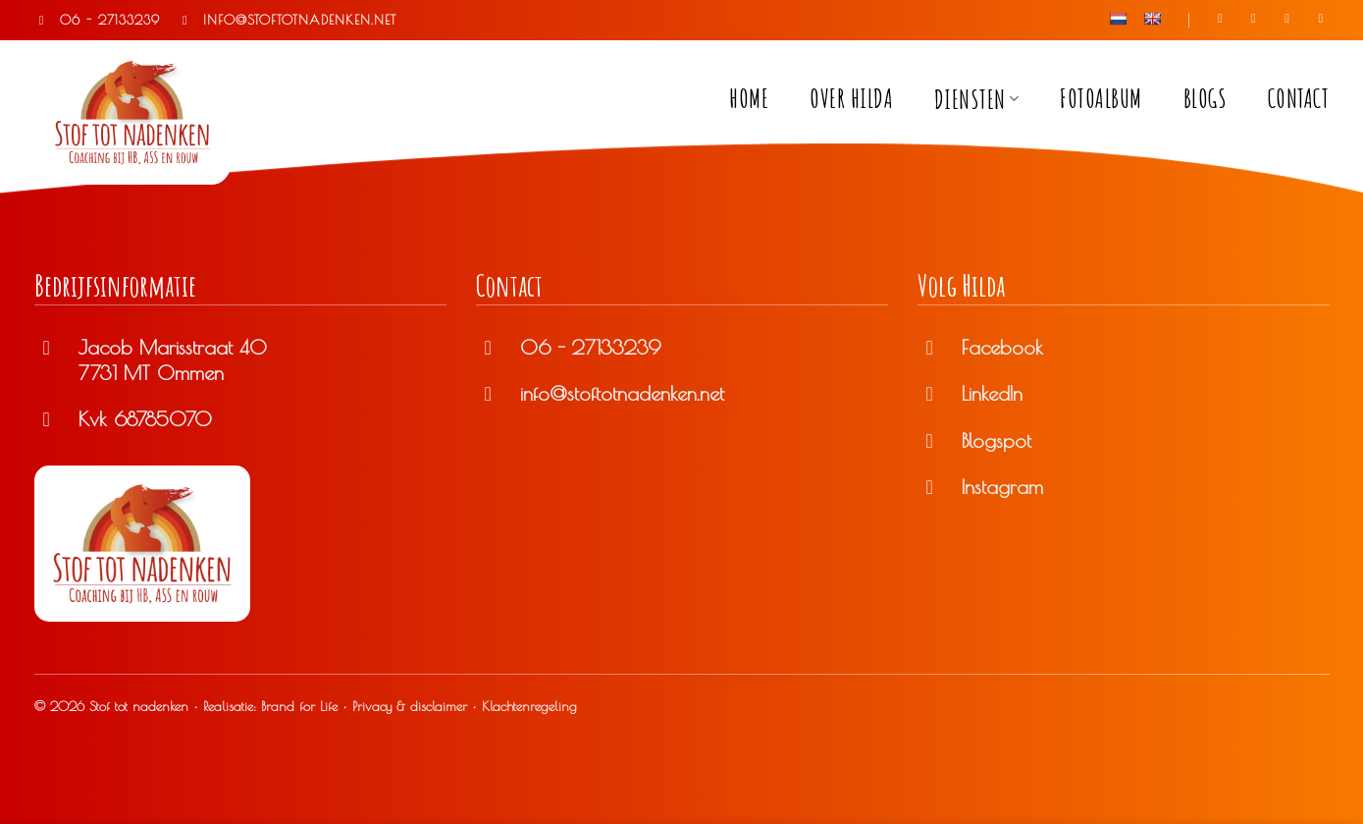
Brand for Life (299, 706)
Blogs (1205, 98)
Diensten (977, 99)
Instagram (1002, 486)
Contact (1299, 98)
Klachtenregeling (529, 706)
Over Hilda (851, 98)
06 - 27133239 (97, 19)
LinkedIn (992, 393)
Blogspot (996, 440)
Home (748, 98)
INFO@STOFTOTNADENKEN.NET (287, 19)
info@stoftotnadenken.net (622, 393)
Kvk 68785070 (145, 419)
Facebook (1002, 347)
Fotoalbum (1101, 98)
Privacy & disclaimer (409, 706)
